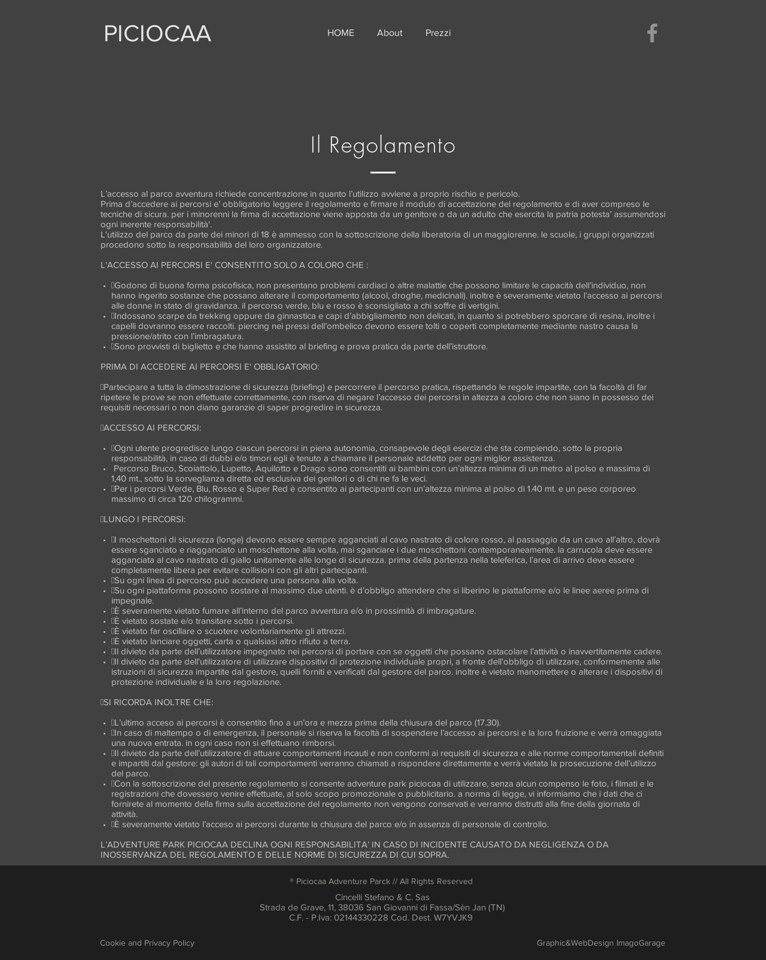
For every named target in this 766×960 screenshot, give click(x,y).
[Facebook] (652, 32)
